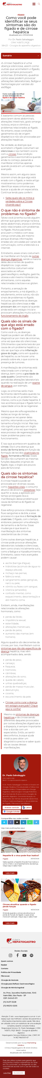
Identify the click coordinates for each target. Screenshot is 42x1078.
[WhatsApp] (30, 822)
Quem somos (7, 961)
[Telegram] (36, 822)
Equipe (4, 965)
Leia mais (10, 873)
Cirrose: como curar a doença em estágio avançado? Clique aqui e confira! (21, 705)
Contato (4, 969)
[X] (4, 822)
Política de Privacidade (11, 972)
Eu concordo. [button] (19, 1073)
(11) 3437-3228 (9, 1002)
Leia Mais (7, 1073)
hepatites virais (16, 486)
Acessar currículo (12, 808)
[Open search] (39, 4)
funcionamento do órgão (14, 315)
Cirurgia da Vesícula (9, 980)
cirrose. (12, 154)
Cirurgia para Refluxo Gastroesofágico (17, 984)
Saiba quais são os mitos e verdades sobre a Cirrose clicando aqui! (19, 201)
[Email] (17, 822)
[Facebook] (11, 822)
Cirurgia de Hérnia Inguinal (12, 988)
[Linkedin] (23, 822)
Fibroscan (5, 976)
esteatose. (29, 490)
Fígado (21, 15)
